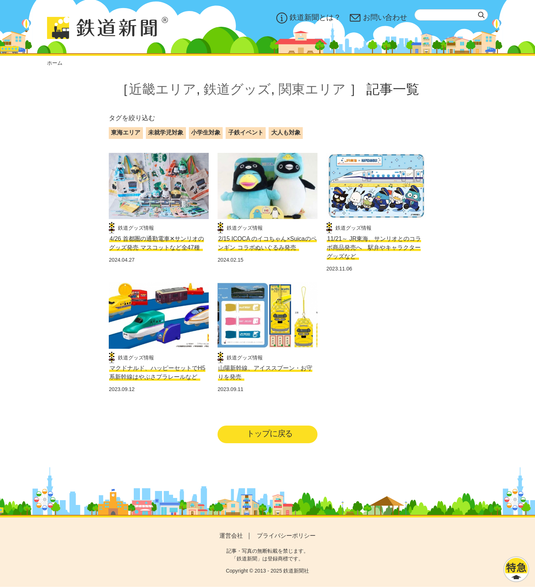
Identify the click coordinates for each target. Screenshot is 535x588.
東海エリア (125, 132)
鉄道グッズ (237, 89)
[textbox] (451, 15)
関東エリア (312, 89)
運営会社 (231, 537)
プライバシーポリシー (286, 537)
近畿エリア (162, 89)
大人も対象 (286, 132)
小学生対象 (205, 132)
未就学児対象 (165, 132)
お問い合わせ (378, 18)
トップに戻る (270, 434)
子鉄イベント (245, 132)
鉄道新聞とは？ (308, 18)
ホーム (54, 63)
